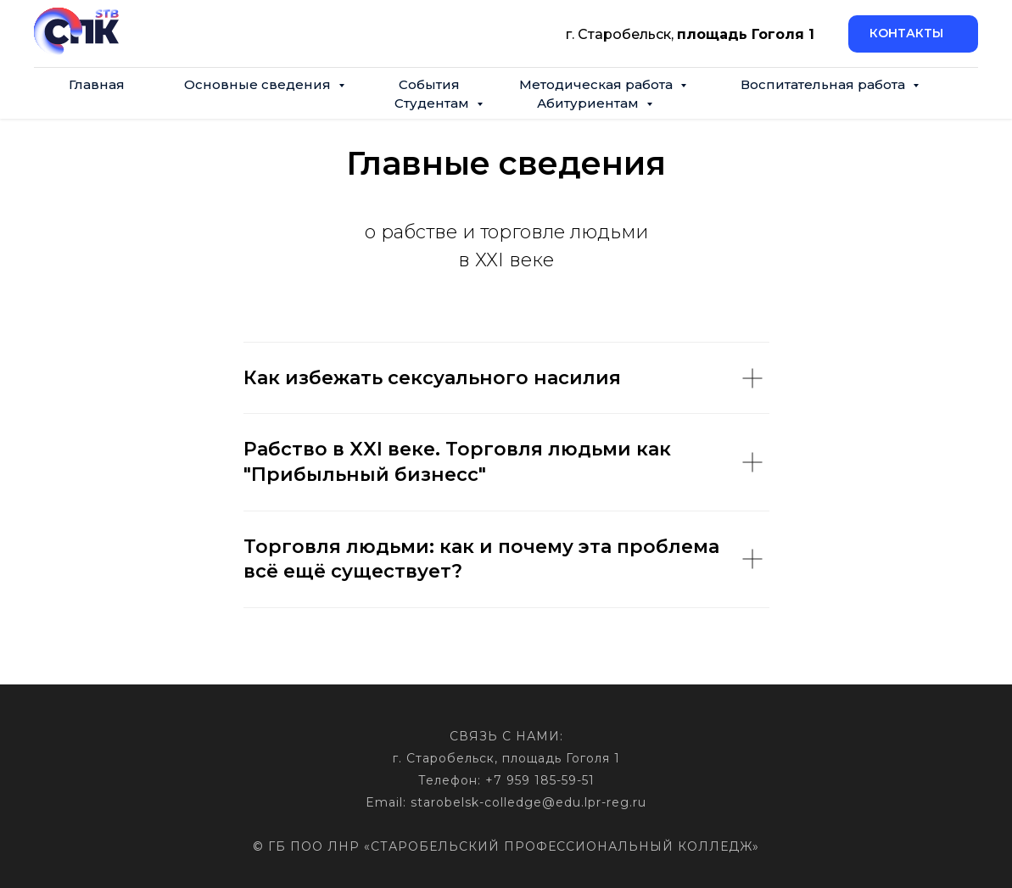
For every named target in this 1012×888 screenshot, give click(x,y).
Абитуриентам (589, 103)
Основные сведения (259, 84)
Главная (97, 84)
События (429, 84)
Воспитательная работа (825, 84)
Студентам (433, 103)
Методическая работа (597, 84)
